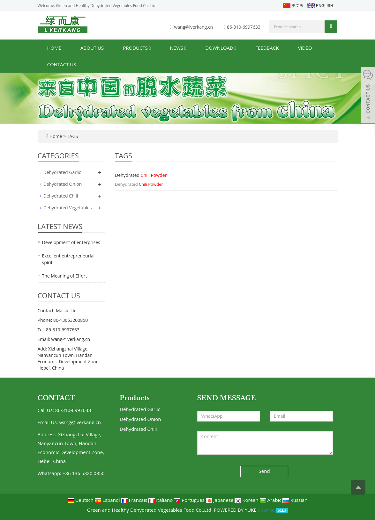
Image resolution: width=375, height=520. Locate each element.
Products (137, 48)
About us (92, 48)
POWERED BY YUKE (236, 510)
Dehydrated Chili (60, 196)
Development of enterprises (71, 242)
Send (264, 471)
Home (54, 48)
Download (220, 48)
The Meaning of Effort (64, 276)
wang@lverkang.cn (193, 27)
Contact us (61, 64)
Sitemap (267, 510)
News (178, 48)
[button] (150, 48)
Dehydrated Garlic (62, 172)
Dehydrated (141, 175)
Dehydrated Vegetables (67, 208)
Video (305, 48)
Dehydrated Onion (62, 184)
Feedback (267, 48)
